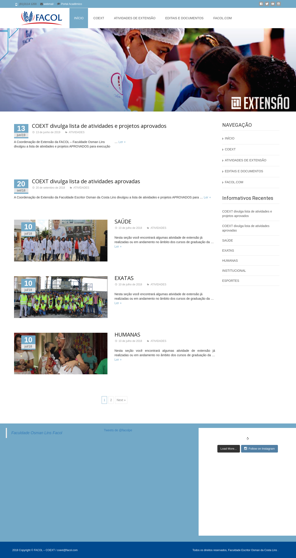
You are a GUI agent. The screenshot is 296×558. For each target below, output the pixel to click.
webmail (48, 4)
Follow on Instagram (259, 448)
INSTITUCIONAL (234, 270)
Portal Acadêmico (71, 4)
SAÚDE (123, 221)
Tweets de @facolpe (118, 430)
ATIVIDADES (76, 132)
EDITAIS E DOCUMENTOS (184, 18)
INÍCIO (79, 18)
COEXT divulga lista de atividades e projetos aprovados (99, 125)
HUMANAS (127, 334)
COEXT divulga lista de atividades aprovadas (86, 181)
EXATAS (124, 278)
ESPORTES (230, 280)
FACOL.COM (222, 18)
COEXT (98, 18)
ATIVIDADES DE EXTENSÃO (134, 18)
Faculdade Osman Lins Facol (36, 433)
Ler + (122, 142)
